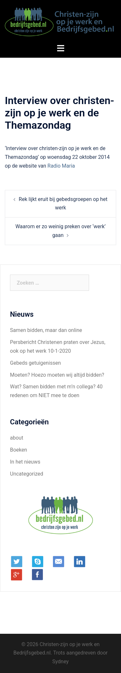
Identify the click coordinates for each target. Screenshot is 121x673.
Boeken (18, 450)
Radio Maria (61, 166)
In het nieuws (25, 462)
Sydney (60, 661)
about (16, 438)
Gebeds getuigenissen (35, 363)
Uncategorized (26, 474)
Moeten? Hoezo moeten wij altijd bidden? (57, 375)
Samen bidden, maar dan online (46, 330)
